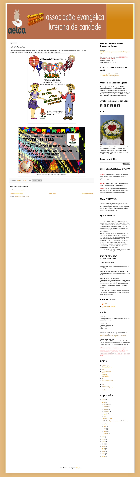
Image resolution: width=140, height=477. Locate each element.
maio (105, 426)
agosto (106, 414)
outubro (106, 409)
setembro (106, 411)
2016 (103, 402)
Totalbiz (104, 390)
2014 (103, 439)
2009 (103, 451)
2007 (103, 456)
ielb (103, 384)
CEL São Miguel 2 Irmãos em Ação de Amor (115, 421)
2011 (103, 446)
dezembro (107, 404)
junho (105, 424)
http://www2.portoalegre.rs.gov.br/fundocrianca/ (113, 335)
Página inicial (52, 193)
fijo (102, 378)
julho (105, 416)
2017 (103, 399)
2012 (103, 444)
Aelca (105, 303)
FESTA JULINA (107, 418)
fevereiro (106, 433)
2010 (103, 449)
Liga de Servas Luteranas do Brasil (107, 387)
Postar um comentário (18, 190)
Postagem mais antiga (87, 193)
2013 (103, 441)
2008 (103, 454)
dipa (103, 369)
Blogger (78, 468)
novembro (107, 406)
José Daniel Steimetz (110, 306)
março (105, 431)
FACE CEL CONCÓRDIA (105, 375)
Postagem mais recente (16, 193)
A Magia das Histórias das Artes (107, 366)
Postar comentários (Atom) (22, 196)
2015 (103, 437)
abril (105, 429)
